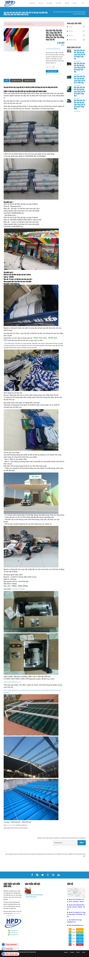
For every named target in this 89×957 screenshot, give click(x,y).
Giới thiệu (58, 3)
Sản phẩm (49, 3)
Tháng (74, 938)
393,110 (79, 944)
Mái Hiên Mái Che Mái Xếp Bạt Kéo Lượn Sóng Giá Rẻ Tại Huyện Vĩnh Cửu (79, 67)
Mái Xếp (70, 27)
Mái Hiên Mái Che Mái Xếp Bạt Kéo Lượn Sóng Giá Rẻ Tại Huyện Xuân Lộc (79, 54)
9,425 (80, 935)
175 (79, 929)
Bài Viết (67, 3)
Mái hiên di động (72, 40)
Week (74, 935)
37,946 (79, 938)
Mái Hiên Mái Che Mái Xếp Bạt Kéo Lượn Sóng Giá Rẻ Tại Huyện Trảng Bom (79, 91)
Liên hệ (75, 3)
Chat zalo (9, 949)
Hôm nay (73, 932)
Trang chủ (32, 3)
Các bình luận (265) (29, 80)
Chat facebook (11, 944)
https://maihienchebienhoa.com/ (12, 682)
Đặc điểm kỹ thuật (16, 80)
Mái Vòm (71, 35)
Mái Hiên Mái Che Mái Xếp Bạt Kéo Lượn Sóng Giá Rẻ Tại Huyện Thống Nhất (79, 104)
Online (74, 929)
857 (80, 932)
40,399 (79, 941)
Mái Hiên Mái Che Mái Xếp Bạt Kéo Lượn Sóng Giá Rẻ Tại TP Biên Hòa (79, 79)
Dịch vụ (41, 3)
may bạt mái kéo (11, 825)
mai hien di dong (18, 589)
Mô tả (6, 80)
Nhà (54, 12)
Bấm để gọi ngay (12, 954)
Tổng (74, 944)
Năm (74, 941)
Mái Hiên (71, 31)
